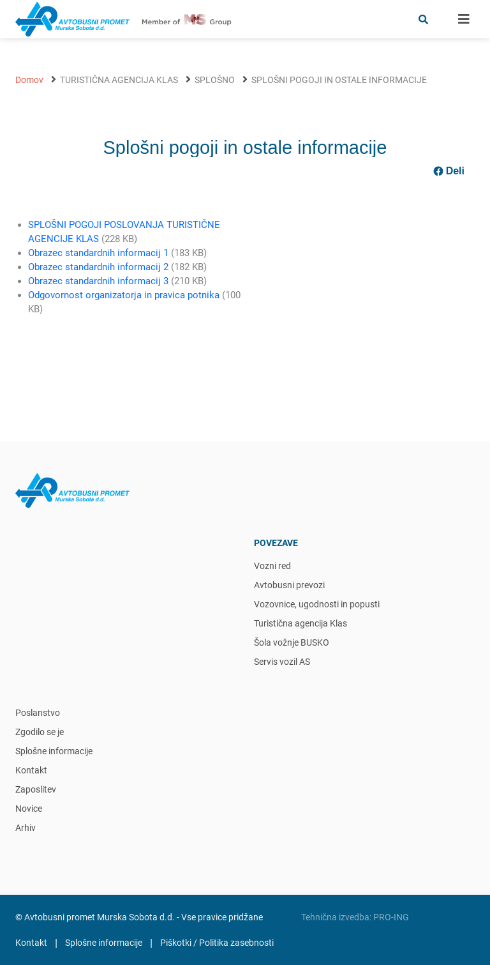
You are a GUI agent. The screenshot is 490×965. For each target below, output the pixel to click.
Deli (448, 171)
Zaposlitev (35, 789)
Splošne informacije (54, 751)
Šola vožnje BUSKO (291, 642)
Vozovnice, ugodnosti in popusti (317, 604)
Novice (28, 808)
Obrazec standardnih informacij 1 (98, 253)
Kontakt (31, 770)
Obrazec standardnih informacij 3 (98, 281)
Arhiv (25, 828)
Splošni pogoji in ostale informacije (339, 80)
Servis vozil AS (282, 662)
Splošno (215, 80)
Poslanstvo (37, 713)
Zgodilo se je (39, 732)
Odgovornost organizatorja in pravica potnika (123, 295)
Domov (29, 80)
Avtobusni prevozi (289, 585)
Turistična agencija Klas (119, 80)
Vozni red (272, 566)
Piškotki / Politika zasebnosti (217, 943)
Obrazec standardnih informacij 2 (98, 267)
